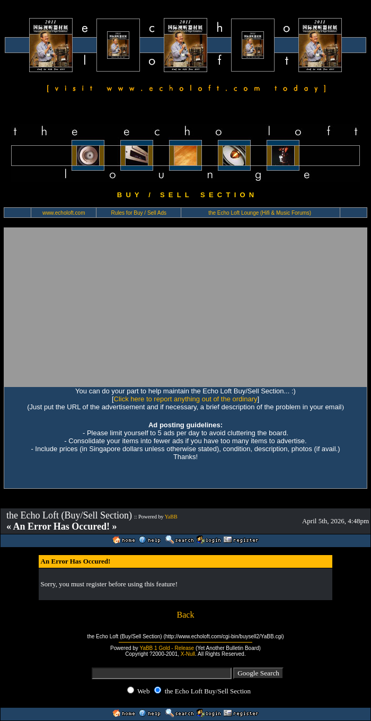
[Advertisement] (185, 307)
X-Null (188, 654)
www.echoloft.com (63, 213)
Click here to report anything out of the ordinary (186, 399)
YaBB (171, 517)
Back (186, 614)
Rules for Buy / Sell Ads (139, 213)
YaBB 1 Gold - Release (166, 648)
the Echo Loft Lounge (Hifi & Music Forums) (259, 213)
